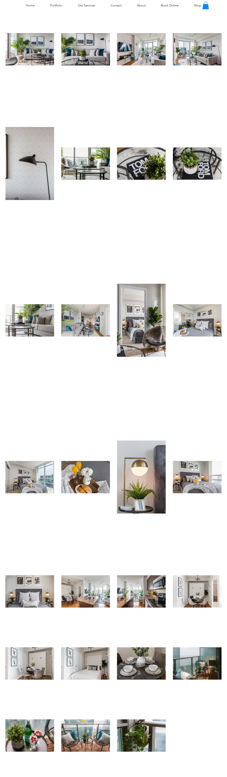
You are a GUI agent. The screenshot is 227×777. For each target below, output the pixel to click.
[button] (205, 5)
